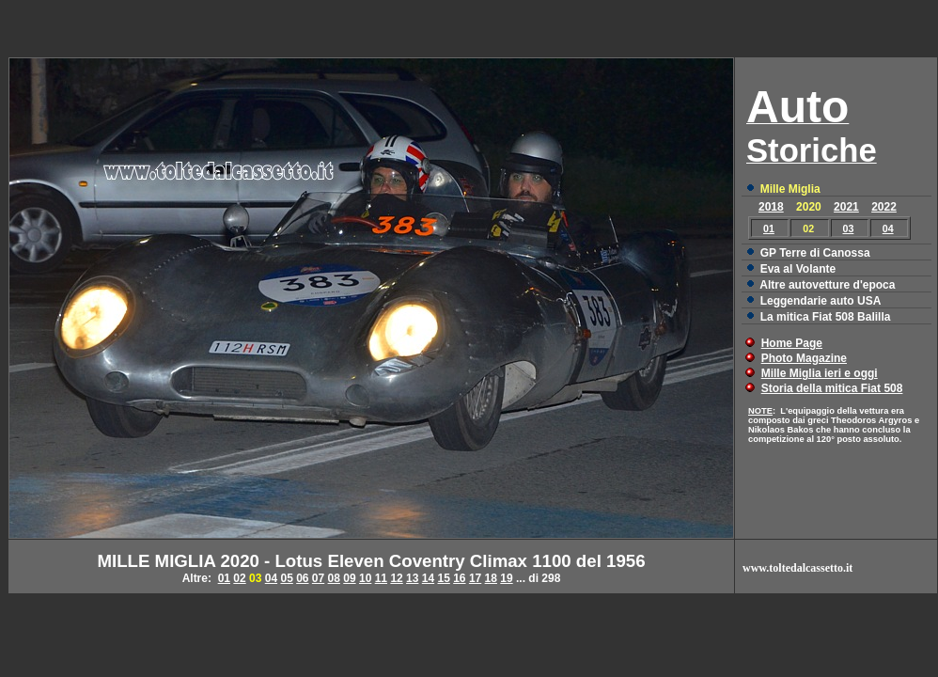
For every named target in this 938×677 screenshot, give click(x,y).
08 (334, 578)
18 (491, 578)
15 (443, 578)
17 (475, 578)
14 (428, 578)
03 (848, 228)
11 (381, 578)
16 (459, 578)
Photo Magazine (804, 358)
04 (888, 228)
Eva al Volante (798, 269)
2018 (771, 206)
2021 (846, 206)
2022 (884, 206)
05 (286, 578)
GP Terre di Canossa (815, 253)
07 (318, 578)
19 (506, 578)
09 (349, 578)
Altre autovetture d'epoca (827, 284)
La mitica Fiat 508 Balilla (825, 316)
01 (768, 228)
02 (239, 578)
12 (396, 578)
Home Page (791, 343)
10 (365, 578)
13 (412, 578)
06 (302, 578)
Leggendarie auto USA (821, 300)
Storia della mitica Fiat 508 (832, 388)
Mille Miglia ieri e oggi (819, 373)
